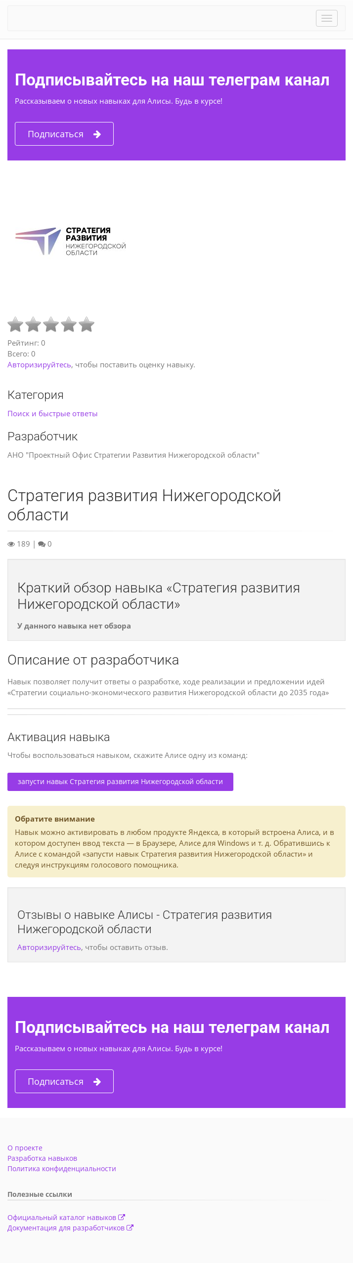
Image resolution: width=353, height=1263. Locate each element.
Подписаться (64, 134)
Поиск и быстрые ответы (52, 413)
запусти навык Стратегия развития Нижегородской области (120, 781)
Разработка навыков (42, 1158)
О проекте (25, 1147)
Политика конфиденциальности (61, 1168)
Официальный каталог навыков (66, 1217)
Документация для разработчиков (70, 1227)
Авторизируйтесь (39, 364)
